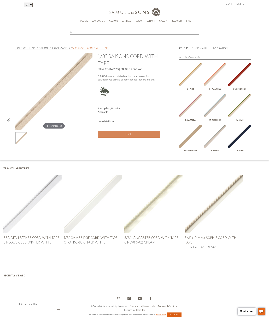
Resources (177, 21)
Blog (188, 21)
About (139, 21)
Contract (127, 21)
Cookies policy (149, 306)
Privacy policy (136, 306)
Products (83, 21)
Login (129, 134)
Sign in (229, 4)
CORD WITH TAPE (25, 48)
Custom (113, 21)
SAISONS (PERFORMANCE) (54, 48)
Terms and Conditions (167, 306)
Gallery (163, 21)
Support (151, 21)
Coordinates (200, 48)
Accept (174, 315)
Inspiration (220, 48)
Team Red (140, 310)
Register (240, 4)
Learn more (161, 315)
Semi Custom (98, 21)
